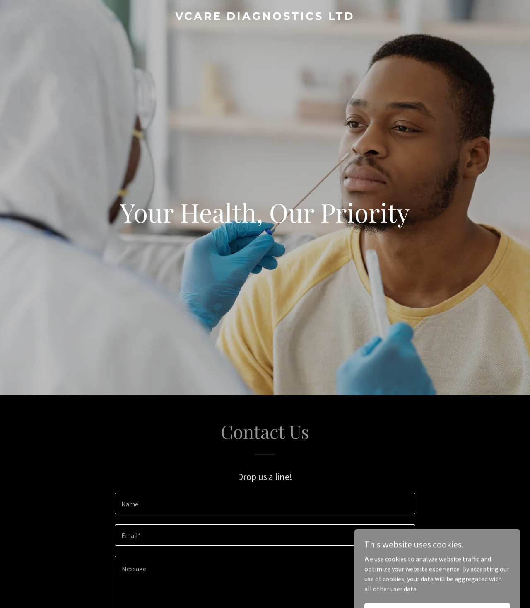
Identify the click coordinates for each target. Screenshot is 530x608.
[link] (265, 17)
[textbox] (265, 503)
